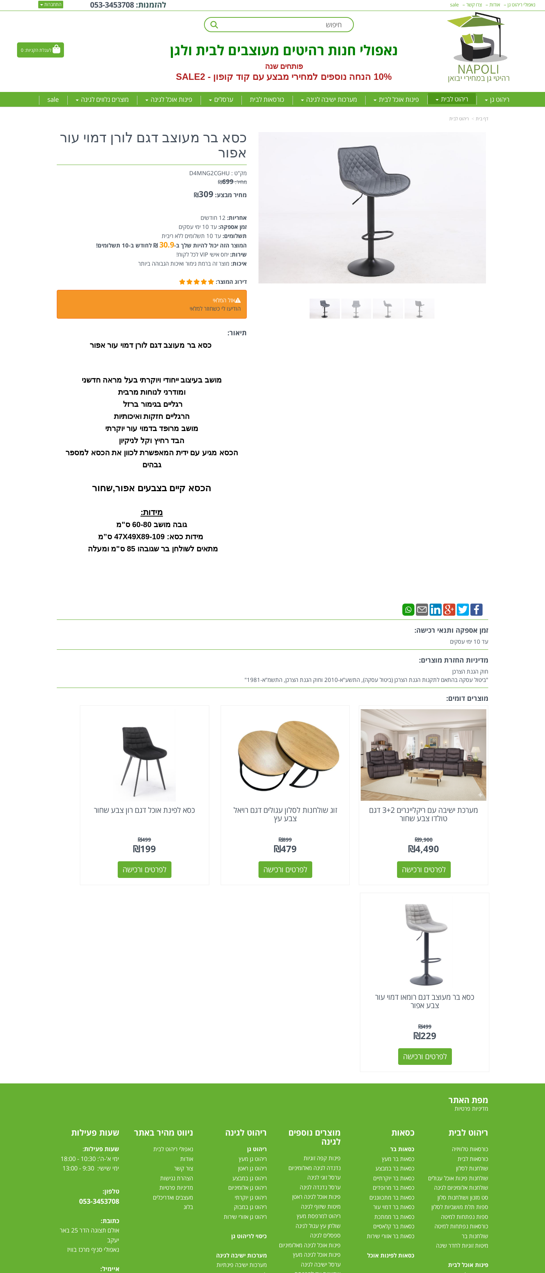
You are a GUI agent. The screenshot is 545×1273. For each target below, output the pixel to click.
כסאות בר (402, 939)
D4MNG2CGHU (209, 173)
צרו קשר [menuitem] (474, 4)
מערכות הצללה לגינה (317, 1122)
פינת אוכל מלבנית (468, 1084)
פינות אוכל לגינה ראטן (316, 987)
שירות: (238, 254)
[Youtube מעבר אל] (97, 1091)
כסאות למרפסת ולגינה (316, 1093)
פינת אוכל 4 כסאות (466, 1103)
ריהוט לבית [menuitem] (452, 99)
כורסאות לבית (473, 948)
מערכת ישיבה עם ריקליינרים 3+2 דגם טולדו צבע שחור (438, 791)
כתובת (111, 1011)
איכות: (238, 263)
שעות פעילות (95, 922)
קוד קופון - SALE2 (213, 77)
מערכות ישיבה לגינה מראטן (237, 1093)
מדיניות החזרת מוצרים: (453, 660)
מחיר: (232, 181)
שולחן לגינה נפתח (320, 1102)
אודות (186, 948)
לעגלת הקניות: (38, 50)
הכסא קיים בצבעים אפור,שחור (151, 488)
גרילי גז (333, 1074)
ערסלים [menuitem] (221, 99)
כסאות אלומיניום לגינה (316, 1083)
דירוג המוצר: (231, 281)
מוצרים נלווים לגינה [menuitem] (102, 99)
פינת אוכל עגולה (470, 1093)
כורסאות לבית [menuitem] (267, 99)
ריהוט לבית (459, 118)
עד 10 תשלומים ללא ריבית (191, 236)
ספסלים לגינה (325, 1025)
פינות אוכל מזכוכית (467, 1074)
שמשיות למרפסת (321, 1132)
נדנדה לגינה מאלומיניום (314, 958)
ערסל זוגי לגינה (324, 967)
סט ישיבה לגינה (248, 1151)
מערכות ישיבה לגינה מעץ (239, 1113)
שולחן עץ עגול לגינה (318, 1016)
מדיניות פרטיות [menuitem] (471, 898)
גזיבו (336, 1151)
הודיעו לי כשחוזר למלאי (215, 308)
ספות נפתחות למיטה (464, 1006)
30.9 (166, 245)
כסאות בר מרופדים (392, 978)
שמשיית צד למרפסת (317, 1064)
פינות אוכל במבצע (467, 1064)
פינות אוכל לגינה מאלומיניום (310, 1035)
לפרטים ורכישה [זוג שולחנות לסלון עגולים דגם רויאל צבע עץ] (328, 847)
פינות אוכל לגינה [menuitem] (168, 99)
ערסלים (332, 1112)
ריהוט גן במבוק (250, 997)
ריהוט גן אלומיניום (247, 978)
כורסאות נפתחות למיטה (461, 1016)
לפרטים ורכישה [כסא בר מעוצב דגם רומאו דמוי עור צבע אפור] (107, 847)
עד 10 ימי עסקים (198, 226)
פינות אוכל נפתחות (466, 1113)
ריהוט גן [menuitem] (497, 99)
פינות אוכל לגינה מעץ (317, 1045)
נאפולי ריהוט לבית (173, 939)
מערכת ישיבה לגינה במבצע (236, 1122)
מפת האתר (468, 890)
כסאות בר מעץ (398, 948)
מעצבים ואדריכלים (172, 987)
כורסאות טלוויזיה (470, 939)
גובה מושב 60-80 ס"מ (151, 524)
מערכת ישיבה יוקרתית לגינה (235, 1132)
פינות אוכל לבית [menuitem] (396, 99)
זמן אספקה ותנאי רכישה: (451, 630)
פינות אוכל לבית (468, 1055)
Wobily (297, 1266)
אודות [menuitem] (494, 4)
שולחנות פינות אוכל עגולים (458, 968)
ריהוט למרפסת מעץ (319, 1006)
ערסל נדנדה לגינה (320, 977)
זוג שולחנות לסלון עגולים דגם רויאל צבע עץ (328, 791)
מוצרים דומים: (467, 698)
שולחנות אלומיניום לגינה (461, 978)
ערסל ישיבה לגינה (321, 1054)
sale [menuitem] (53, 99)
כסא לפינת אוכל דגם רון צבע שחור (217, 791)
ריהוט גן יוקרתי (251, 987)
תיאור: (237, 332)
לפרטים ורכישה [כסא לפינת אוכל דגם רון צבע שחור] (217, 847)
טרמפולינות (328, 1160)
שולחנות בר (475, 1026)
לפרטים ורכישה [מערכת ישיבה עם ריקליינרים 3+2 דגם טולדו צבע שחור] (439, 847)
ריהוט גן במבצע (249, 968)
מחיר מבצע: (231, 195)
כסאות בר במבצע (394, 958)
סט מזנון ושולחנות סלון (463, 987)
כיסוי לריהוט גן (249, 1026)
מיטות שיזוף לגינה (321, 997)
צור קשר (183, 958)
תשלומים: (234, 236)
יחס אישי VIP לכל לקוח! (202, 254)
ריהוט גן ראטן (252, 958)
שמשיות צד (328, 1141)
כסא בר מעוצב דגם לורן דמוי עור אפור (153, 145)
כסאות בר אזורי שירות (390, 1026)
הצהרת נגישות (176, 968)
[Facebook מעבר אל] (111, 1091)
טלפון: (111, 981)
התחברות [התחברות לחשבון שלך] (50, 4)
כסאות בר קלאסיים (393, 1016)
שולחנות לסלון (472, 958)
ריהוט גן (257, 939)
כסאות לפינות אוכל (390, 1045)
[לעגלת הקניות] (40, 50)
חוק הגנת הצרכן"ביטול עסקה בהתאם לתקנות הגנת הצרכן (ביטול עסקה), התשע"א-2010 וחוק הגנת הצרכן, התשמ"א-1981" (366, 675)
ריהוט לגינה (246, 922)
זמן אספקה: (232, 226)
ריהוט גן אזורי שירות (245, 1006)
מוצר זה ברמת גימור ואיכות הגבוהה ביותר (183, 263)
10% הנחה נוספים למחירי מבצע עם (322, 77)
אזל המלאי (224, 300)
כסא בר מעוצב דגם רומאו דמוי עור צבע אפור (106, 791)
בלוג (188, 997)
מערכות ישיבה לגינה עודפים (235, 1141)
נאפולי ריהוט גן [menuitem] (522, 4)
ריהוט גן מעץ (253, 948)
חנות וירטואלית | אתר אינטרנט (225, 1266)
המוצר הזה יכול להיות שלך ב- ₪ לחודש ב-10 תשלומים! (171, 245)
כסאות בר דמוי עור (393, 997)
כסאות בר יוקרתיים (393, 968)
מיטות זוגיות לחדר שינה (462, 1036)
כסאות (402, 922)
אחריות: (236, 217)
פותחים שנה (284, 66)
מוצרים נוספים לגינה (314, 927)
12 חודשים (213, 217)
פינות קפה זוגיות (322, 948)
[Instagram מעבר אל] (81, 1091)
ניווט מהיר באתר (163, 922)
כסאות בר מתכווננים (391, 987)
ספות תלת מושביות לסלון (459, 997)
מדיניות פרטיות (176, 978)
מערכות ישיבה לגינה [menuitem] (329, 99)
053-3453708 (99, 991)
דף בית (482, 118)
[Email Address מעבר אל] (67, 1091)
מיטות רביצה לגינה (246, 1161)
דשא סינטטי (327, 1170)
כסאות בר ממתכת (393, 1006)
